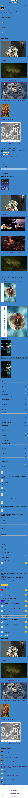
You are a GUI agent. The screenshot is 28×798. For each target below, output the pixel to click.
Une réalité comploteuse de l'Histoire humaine (13, 100)
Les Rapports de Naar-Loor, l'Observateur (12, 252)
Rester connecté (4, 164)
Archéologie (14, 414)
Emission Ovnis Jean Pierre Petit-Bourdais (9, 761)
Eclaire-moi (2, 504)
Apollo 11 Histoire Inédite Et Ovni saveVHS (9, 779)
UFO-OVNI (14, 520)
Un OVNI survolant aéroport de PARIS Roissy (9, 757)
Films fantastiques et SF (14, 445)
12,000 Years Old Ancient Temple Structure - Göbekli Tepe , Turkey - (12, 11)
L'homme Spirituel (14, 451)
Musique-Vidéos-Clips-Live (14, 440)
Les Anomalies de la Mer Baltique (10, 80)
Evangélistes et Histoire (7, 119)
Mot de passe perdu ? (8, 166)
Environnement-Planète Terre (14, 422)
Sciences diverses (14, 523)
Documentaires (14, 448)
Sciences (14, 386)
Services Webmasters (14, 549)
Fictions (14, 391)
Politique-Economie (14, 394)
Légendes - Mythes (14, 461)
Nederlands (4, 32)
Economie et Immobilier (14, 557)
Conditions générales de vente (14, 793)
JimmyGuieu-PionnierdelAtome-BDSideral (9, 784)
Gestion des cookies (14, 796)
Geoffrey (2, 482)
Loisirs (14, 542)
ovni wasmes (3, 771)
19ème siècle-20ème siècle (14, 430)
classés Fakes (14, 412)
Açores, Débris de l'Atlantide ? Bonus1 (8, 752)
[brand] (2, 5)
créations (14, 531)
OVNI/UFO (14, 407)
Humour (14, 417)
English (3, 22)
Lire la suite (4, 477)
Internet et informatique (14, 552)
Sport (14, 547)
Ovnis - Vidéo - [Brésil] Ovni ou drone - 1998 (9, 775)
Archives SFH (14, 420)
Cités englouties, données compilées (11, 143)
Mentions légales (14, 790)
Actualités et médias (14, 536)
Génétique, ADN (14, 456)
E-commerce (14, 555)
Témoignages (14, 466)
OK (26, 563)
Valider (14, 169)
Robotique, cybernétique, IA (14, 438)
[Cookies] (2, 796)
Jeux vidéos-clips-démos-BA (14, 443)
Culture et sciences (14, 539)
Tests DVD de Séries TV (14, 458)
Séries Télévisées (14, 404)
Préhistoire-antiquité (14, 425)
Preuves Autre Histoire (14, 383)
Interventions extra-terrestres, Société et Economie (12, 59)
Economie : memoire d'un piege (14, 399)
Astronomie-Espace (14, 433)
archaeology (14, 464)
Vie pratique (14, 544)
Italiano (3, 27)
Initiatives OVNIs (14, 409)
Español (3, 24)
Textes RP (4, 233)
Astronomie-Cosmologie (14, 525)
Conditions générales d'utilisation (14, 791)
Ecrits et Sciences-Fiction (8, 192)
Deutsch (3, 29)
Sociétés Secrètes (14, 453)
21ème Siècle (14, 435)
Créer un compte (3, 166)
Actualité (14, 401)
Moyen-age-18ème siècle (14, 427)
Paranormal (14, 389)
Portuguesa (4, 34)
